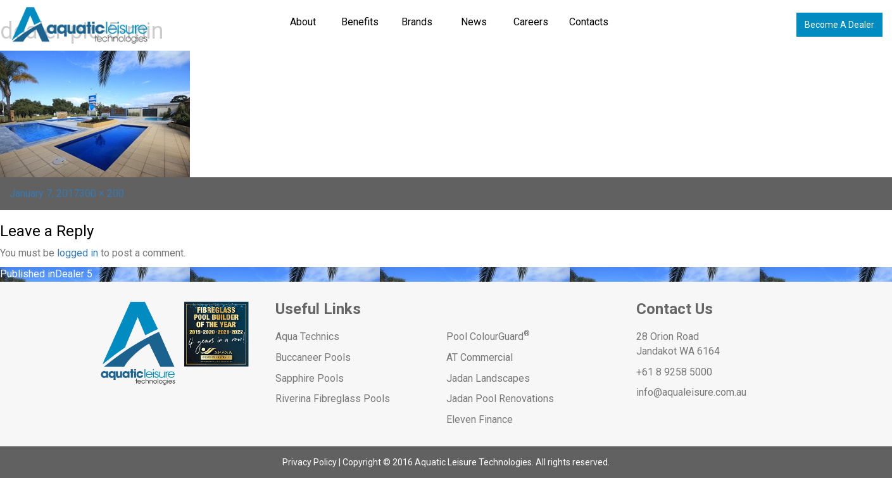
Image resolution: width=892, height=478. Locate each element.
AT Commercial (479, 357)
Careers (530, 22)
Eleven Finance (479, 419)
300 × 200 (101, 193)
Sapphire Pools (309, 378)
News (474, 22)
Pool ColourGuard (488, 336)
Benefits (360, 22)
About (303, 22)
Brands (416, 22)
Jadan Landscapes (488, 378)
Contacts (588, 22)
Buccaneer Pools (313, 357)
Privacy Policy (309, 462)
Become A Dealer (839, 25)
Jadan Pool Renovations (500, 399)
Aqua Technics (307, 336)
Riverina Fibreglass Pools (332, 399)
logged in (77, 253)
